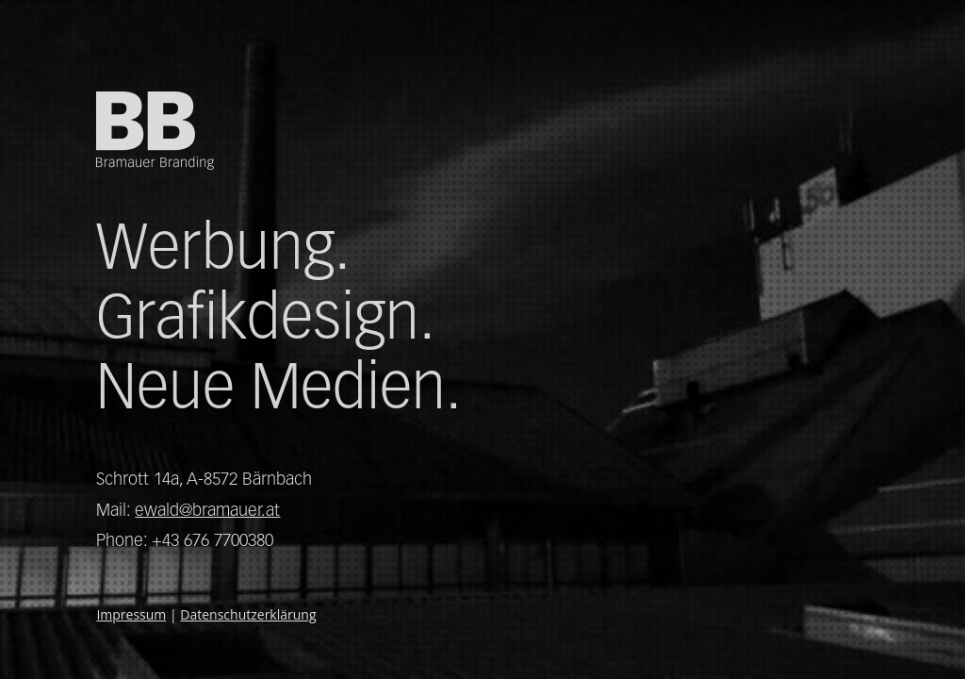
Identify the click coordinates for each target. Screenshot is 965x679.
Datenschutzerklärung (248, 614)
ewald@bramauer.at (207, 510)
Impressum (131, 614)
